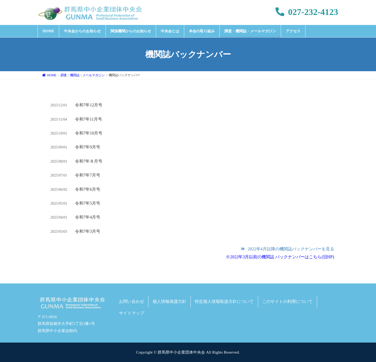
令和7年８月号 (88, 161)
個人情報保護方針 (169, 301)
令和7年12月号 (88, 105)
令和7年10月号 (88, 133)
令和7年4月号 (87, 217)
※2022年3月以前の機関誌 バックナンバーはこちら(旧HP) (280, 257)
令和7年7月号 (87, 175)
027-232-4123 (306, 12)
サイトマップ (131, 313)
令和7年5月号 (87, 203)
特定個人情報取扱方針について (224, 301)
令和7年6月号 (87, 189)
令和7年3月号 (87, 231)
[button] (287, 249)
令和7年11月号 (88, 119)
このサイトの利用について (287, 301)
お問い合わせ (131, 301)
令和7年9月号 (87, 147)
